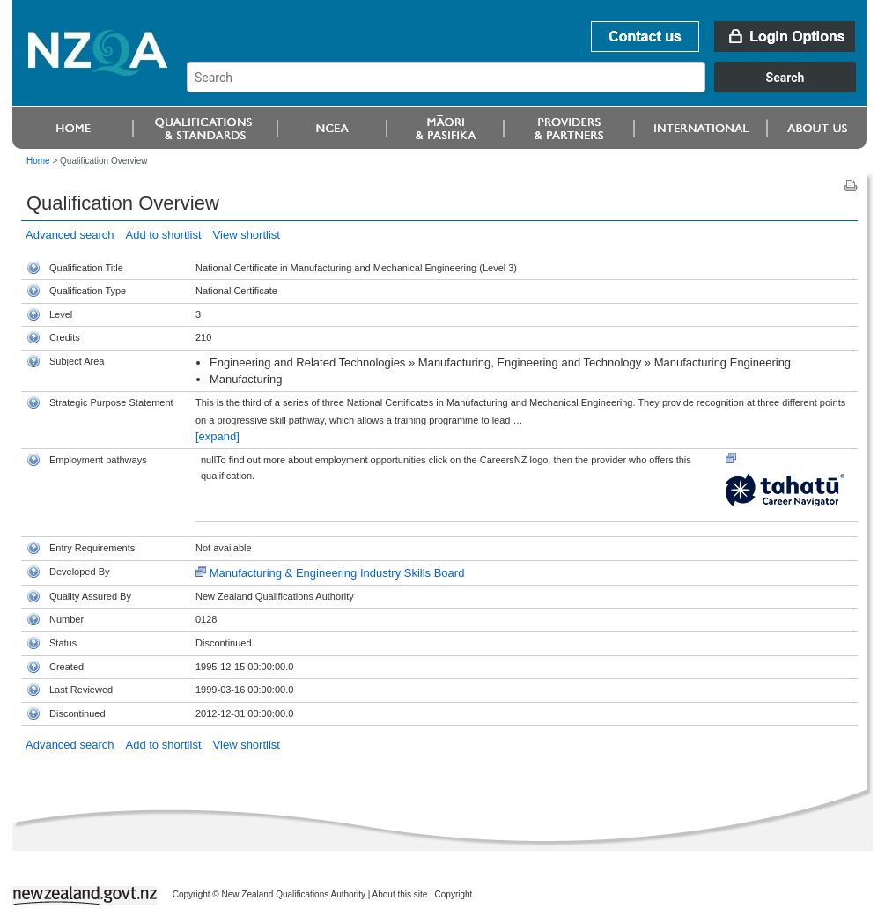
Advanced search (70, 234)
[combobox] (529, 88)
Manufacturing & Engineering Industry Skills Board (337, 573)
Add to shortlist (164, 234)
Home (38, 161)
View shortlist (246, 234)
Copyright (454, 894)
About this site (400, 894)
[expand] (217, 436)
